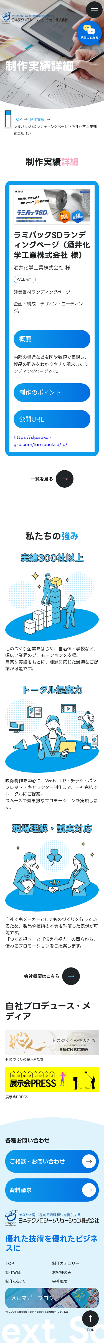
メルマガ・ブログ (32, 1298)
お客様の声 (62, 1272)
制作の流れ (15, 1281)
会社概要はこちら (52, 976)
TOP (18, 119)
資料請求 (20, 1190)
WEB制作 (25, 279)
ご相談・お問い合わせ (37, 1161)
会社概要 (60, 1281)
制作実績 (37, 119)
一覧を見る (52, 479)
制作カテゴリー (65, 1263)
